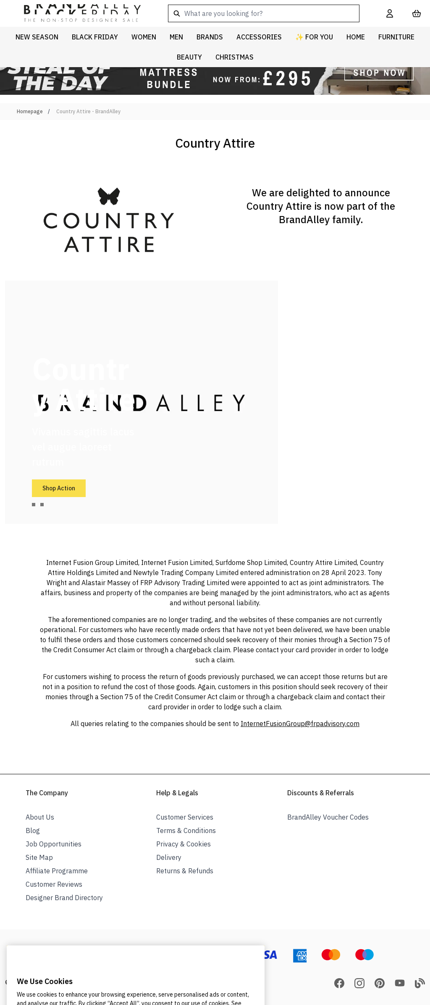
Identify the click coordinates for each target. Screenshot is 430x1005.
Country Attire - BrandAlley (88, 111)
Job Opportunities (53, 844)
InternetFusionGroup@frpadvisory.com (300, 723)
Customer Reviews (54, 884)
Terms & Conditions (186, 830)
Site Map (39, 857)
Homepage (30, 111)
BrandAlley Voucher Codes (328, 817)
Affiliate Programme (57, 871)
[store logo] (75, 13)
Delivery (168, 857)
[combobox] (263, 13)
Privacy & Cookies (183, 844)
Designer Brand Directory (64, 897)
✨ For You (314, 37)
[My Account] (389, 13)
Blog (33, 830)
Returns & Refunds (184, 871)
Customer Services (184, 817)
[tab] (33, 504)
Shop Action (58, 488)
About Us (40, 817)
